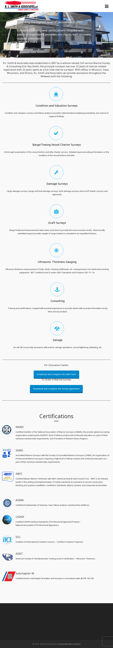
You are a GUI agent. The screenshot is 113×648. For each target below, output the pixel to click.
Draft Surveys (57, 223)
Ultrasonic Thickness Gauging (57, 262)
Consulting (58, 301)
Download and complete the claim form (56, 374)
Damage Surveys (57, 183)
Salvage (58, 340)
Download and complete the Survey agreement (56, 388)
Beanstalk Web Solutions (70, 644)
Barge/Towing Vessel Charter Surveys (56, 144)
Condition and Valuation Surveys (57, 105)
